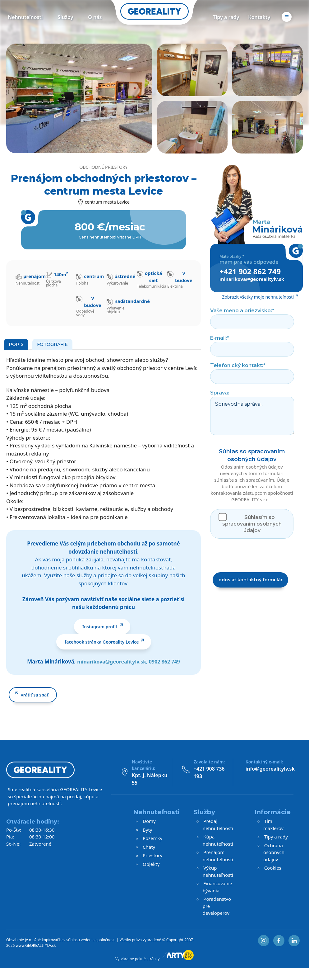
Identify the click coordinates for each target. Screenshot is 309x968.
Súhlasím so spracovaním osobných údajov (252, 523)
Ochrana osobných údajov (273, 852)
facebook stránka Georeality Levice (102, 642)
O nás (95, 17)
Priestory (152, 855)
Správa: (219, 393)
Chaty (149, 847)
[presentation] (257, 555)
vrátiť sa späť (34, 695)
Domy (149, 821)
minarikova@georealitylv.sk (111, 661)
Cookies (272, 868)
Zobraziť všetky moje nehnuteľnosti (258, 297)
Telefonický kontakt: (237, 365)
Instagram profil (100, 627)
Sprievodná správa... (252, 416)
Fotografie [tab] (52, 344)
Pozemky (152, 838)
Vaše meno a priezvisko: (242, 311)
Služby (65, 17)
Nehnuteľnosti (25, 17)
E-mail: (219, 338)
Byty (147, 830)
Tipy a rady (226, 17)
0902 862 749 (164, 661)
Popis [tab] (16, 344)
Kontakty (259, 17)
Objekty (151, 864)
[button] (287, 20)
